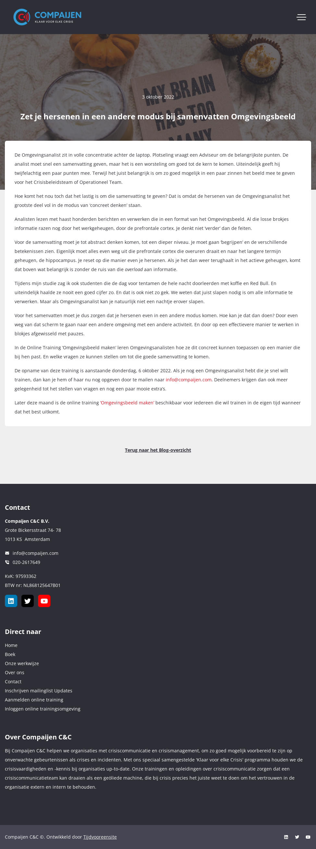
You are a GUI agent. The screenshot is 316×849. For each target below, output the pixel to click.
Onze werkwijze (22, 663)
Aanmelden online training (34, 700)
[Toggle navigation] (301, 17)
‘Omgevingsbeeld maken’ (127, 403)
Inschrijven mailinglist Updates (38, 691)
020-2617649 (26, 562)
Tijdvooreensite (100, 837)
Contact (13, 681)
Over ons (14, 672)
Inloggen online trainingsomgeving (42, 709)
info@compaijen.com (189, 380)
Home (11, 645)
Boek (10, 654)
